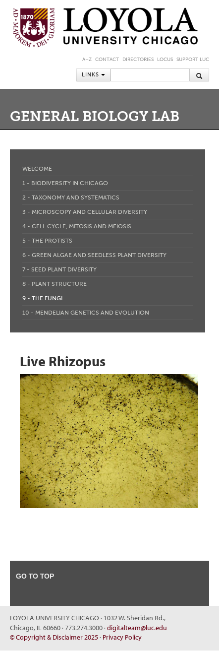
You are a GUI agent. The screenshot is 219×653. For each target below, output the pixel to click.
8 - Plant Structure (54, 283)
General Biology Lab (94, 116)
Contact (107, 60)
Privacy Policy (122, 637)
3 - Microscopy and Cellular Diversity (84, 211)
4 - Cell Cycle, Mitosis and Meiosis (76, 226)
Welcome (37, 168)
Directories (138, 60)
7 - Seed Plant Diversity (59, 269)
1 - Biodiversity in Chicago (65, 183)
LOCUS (165, 60)
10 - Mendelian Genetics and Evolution (85, 312)
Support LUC (192, 60)
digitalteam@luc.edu (137, 627)
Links (93, 74)
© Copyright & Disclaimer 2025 (54, 637)
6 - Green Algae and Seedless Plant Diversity (94, 255)
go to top (35, 576)
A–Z (87, 60)
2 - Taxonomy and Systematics (70, 197)
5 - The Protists (47, 240)
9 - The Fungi (42, 298)
